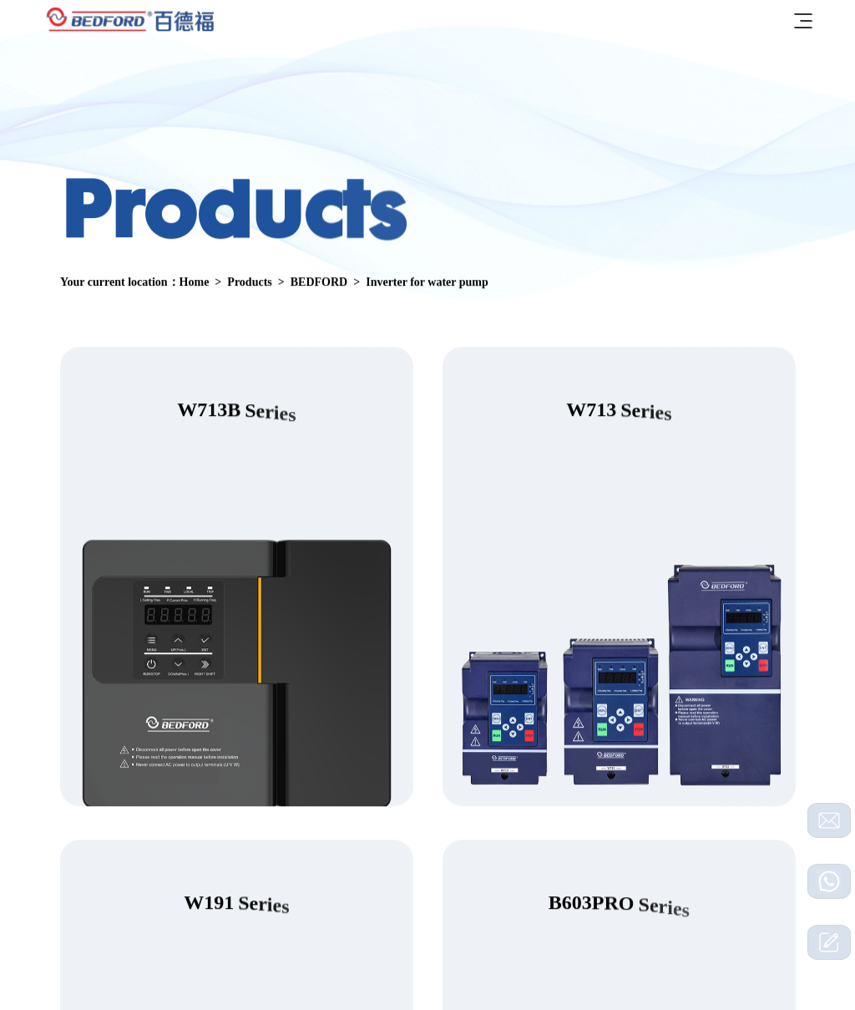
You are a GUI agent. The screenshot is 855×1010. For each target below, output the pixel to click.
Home (194, 283)
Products (249, 283)
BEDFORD (318, 283)
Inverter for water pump (427, 283)
